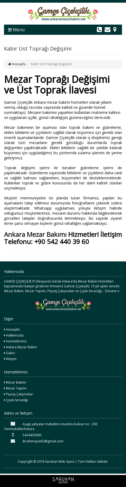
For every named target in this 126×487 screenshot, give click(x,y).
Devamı (112, 291)
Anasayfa (17, 64)
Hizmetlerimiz (15, 341)
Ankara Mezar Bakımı (35, 234)
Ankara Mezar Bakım (20, 347)
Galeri (9, 353)
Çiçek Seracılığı (16, 400)
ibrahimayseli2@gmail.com (33, 441)
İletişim (10, 359)
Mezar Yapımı (15, 388)
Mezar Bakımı (15, 382)
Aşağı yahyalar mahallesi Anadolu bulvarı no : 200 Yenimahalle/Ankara (50, 426)
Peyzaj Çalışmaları (18, 394)
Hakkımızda (14, 335)
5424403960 (22, 434)
